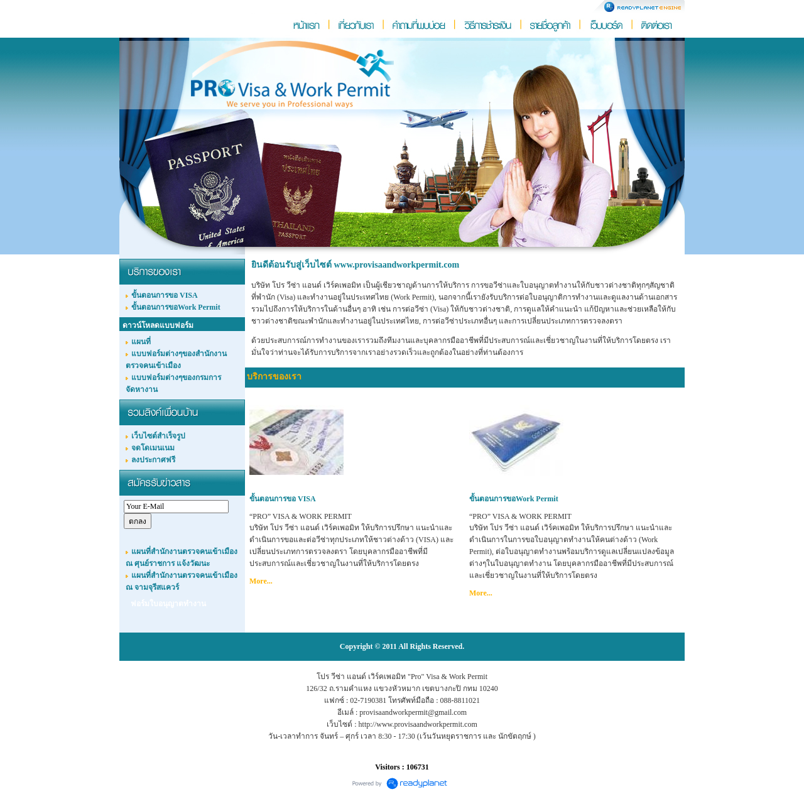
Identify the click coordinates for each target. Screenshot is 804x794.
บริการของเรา (274, 376)
